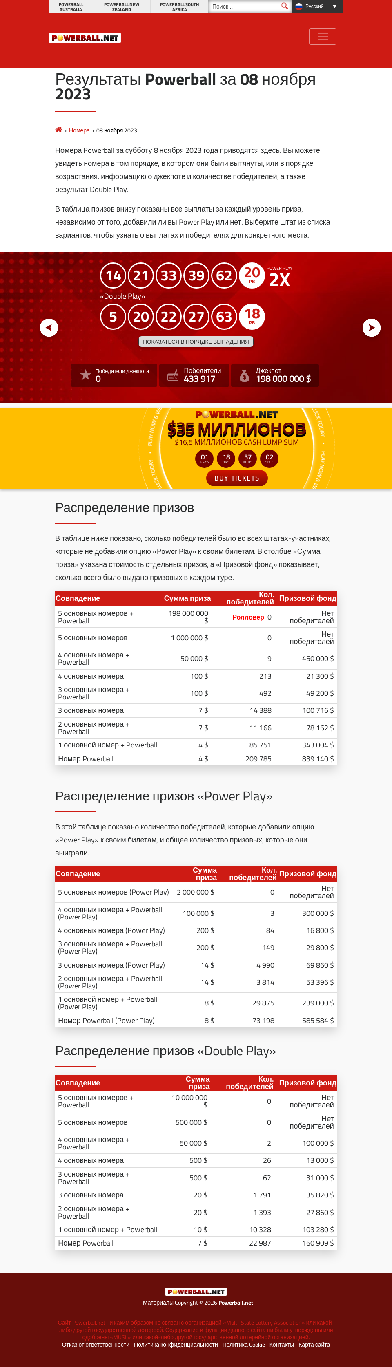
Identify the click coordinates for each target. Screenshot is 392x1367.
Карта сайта (314, 1344)
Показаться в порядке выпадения (196, 341)
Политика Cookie (244, 1344)
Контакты (282, 1344)
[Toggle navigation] (322, 36)
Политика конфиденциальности (176, 1344)
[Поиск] (250, 6)
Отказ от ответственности (95, 1344)
